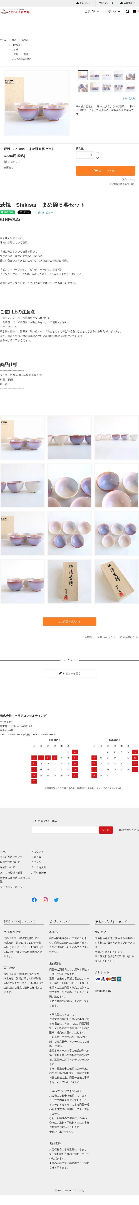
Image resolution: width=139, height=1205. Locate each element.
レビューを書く (69, 673)
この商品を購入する (69, 621)
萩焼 (26, 54)
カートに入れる (105, 171)
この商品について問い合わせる (100, 637)
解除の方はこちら (129, 830)
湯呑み (25, 40)
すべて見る (129, 98)
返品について (128, 179)
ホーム (3, 40)
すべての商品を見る (21, 59)
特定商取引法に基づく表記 (122, 184)
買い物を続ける (129, 637)
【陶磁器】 (17, 44)
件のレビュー (44, 212)
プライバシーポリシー (12, 886)
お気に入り (12, 162)
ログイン (106, 2)
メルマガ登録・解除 (11, 872)
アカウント (85, 2)
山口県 (15, 49)
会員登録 (128, 2)
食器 (14, 40)
